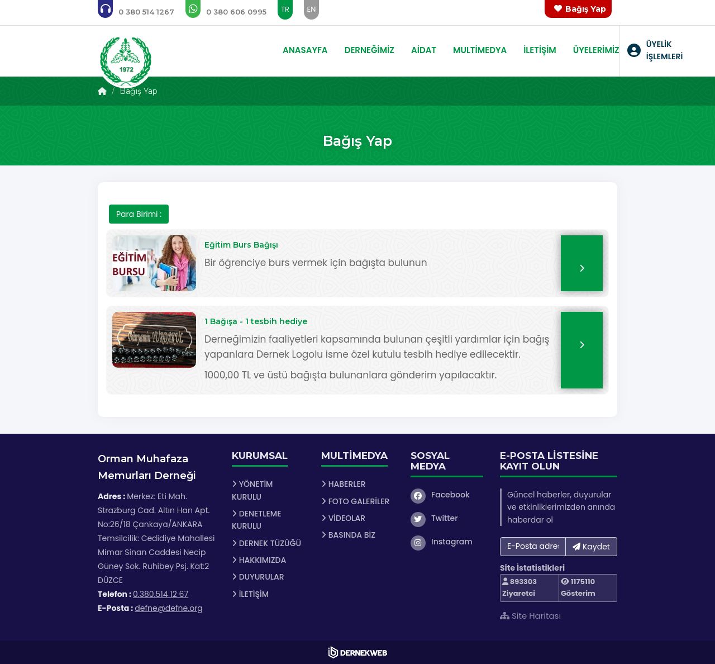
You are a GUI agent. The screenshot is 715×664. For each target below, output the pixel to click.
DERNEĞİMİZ (369, 50)
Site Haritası (530, 616)
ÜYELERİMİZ (596, 50)
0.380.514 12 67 (160, 594)
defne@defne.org (169, 608)
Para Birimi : (138, 214)
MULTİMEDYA (480, 50)
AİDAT (423, 50)
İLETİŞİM (539, 50)
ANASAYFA (305, 50)
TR (285, 9)
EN (311, 9)
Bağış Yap (585, 9)
